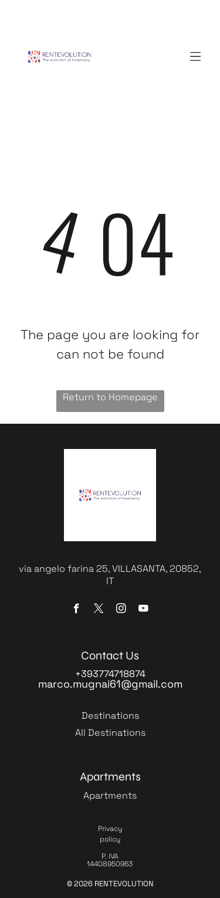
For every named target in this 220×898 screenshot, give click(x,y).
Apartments (110, 795)
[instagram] (121, 610)
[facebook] (76, 610)
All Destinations (110, 732)
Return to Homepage (110, 397)
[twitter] (99, 610)
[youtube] (143, 610)
